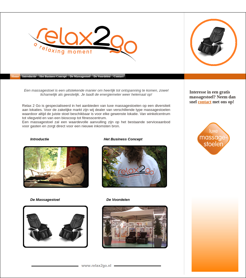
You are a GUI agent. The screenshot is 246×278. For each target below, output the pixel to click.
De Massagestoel (80, 76)
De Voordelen (101, 76)
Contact (119, 76)
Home (15, 76)
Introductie (29, 76)
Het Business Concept (53, 76)
